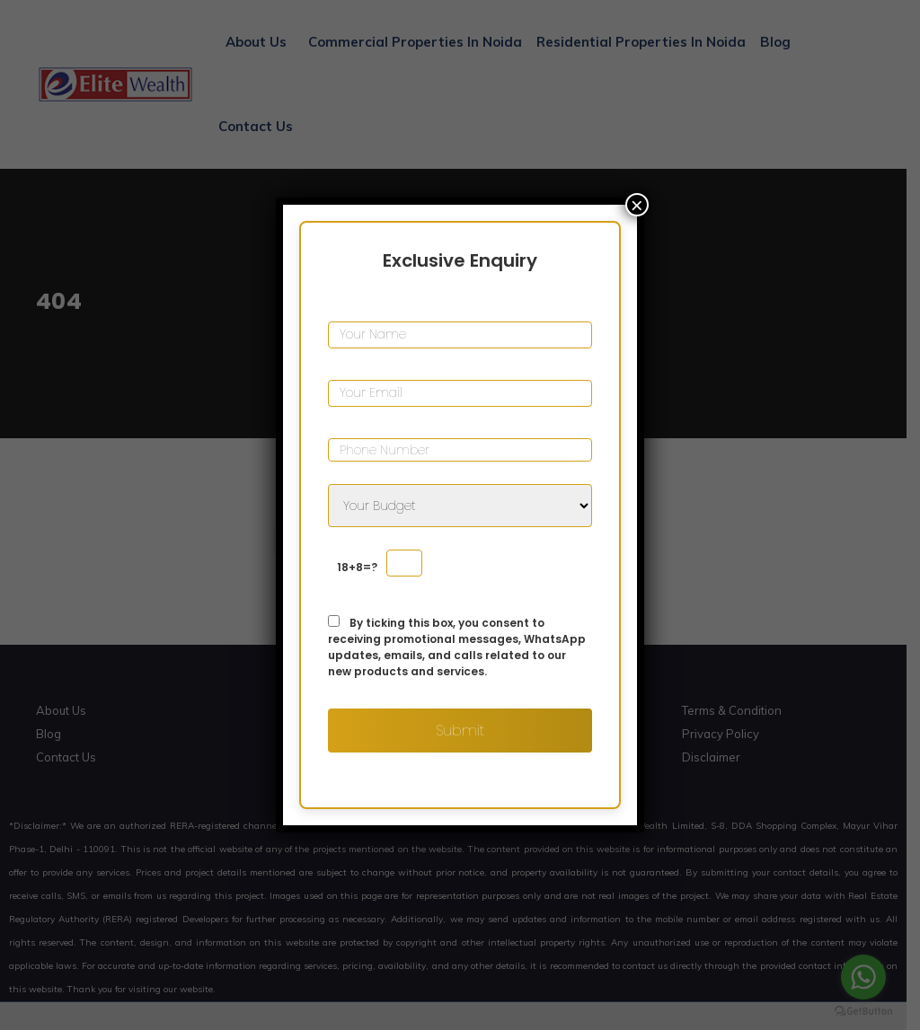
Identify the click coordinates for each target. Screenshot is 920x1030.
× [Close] (637, 204)
